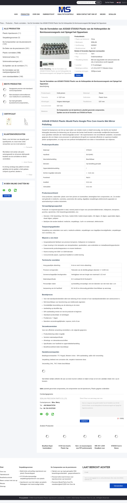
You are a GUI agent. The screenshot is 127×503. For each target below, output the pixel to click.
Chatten (78, 75)
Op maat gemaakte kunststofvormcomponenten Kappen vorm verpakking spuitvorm (20, 103)
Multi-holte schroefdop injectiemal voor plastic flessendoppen (33, 472)
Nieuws (103, 14)
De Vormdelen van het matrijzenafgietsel (11, 71)
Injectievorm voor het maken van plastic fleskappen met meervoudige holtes (33, 483)
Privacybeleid (23, 498)
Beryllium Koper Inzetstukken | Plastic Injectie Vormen (47, 447)
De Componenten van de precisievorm (17, 42)
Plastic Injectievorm (10, 33)
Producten (25, 14)
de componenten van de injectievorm (78, 388)
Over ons (36, 14)
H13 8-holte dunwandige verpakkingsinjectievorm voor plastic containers (32, 478)
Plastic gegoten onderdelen (100, 388)
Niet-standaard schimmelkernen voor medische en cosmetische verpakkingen (19, 97)
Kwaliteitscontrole (66, 14)
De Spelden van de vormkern (13, 66)
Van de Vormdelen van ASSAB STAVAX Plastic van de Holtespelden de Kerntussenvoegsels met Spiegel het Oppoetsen (55, 71)
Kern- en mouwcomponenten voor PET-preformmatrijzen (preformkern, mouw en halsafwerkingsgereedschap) (85, 447)
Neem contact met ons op (87, 14)
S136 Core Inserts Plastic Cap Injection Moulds (65, 447)
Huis (16, 14)
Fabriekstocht (48, 14)
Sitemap (3, 486)
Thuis (2, 23)
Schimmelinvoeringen (11, 61)
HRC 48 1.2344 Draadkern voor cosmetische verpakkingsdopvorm (100, 447)
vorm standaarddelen (11, 77)
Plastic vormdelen (20, 23)
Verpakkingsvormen (10, 38)
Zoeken (98, 2)
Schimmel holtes (9, 57)
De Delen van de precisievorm (14, 48)
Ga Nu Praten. (109, 2)
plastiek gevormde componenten (55, 388)
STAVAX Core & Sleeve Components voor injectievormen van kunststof (116, 447)
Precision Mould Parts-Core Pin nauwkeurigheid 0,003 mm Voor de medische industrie (63, 483)
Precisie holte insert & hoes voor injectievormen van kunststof (62, 478)
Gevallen (112, 14)
